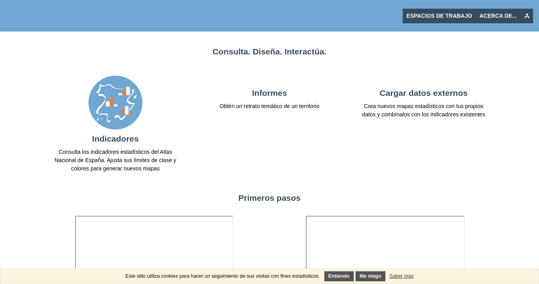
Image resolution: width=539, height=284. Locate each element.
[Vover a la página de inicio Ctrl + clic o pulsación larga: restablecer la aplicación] (59, 16)
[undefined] (526, 16)
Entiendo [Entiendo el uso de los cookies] (339, 276)
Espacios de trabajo (439, 16)
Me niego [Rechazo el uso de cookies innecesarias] (370, 276)
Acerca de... (497, 16)
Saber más (402, 276)
